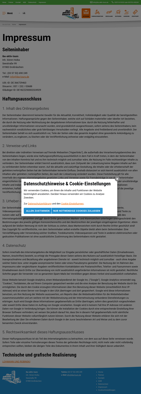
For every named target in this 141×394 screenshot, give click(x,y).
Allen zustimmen (38, 210)
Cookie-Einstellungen (72, 203)
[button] (117, 179)
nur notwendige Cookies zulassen (76, 210)
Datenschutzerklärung (39, 203)
